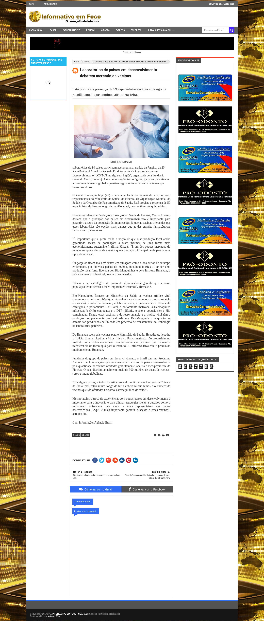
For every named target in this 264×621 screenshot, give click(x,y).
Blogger (138, 52)
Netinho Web (53, 616)
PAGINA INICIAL (36, 30)
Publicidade (50, 4)
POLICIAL (90, 30)
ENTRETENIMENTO (71, 30)
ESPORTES (136, 30)
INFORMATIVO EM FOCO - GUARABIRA (71, 614)
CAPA (31, 4)
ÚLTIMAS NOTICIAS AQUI (159, 30)
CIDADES (105, 30)
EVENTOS (120, 30)
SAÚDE (53, 30)
